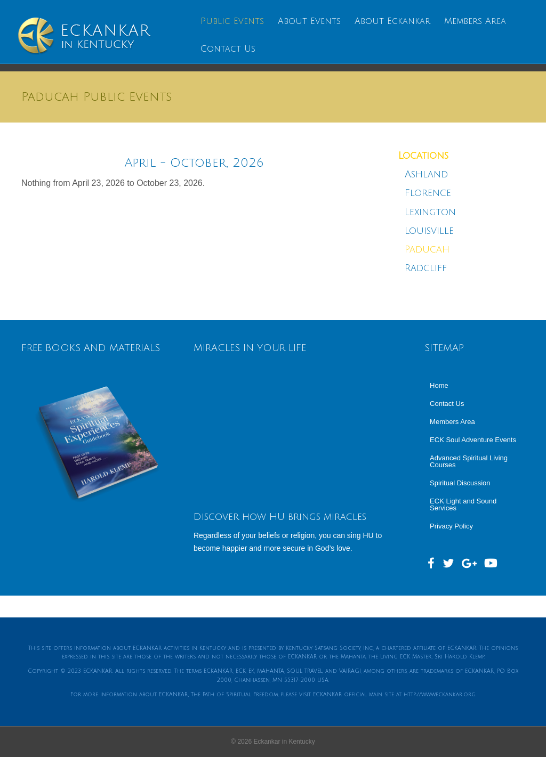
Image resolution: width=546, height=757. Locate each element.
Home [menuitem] (439, 385)
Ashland (426, 174)
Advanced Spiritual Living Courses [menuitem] (469, 461)
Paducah (427, 249)
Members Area (474, 21)
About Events (308, 21)
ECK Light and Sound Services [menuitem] (463, 504)
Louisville (429, 230)
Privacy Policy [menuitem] (451, 526)
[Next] (332, 163)
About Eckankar (391, 21)
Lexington (430, 212)
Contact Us (226, 49)
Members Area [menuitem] (452, 422)
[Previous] (56, 163)
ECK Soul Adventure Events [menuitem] (473, 440)
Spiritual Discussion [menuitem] (460, 483)
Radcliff (426, 268)
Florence (429, 193)
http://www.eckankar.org (440, 694)
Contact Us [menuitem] (447, 404)
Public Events (231, 21)
